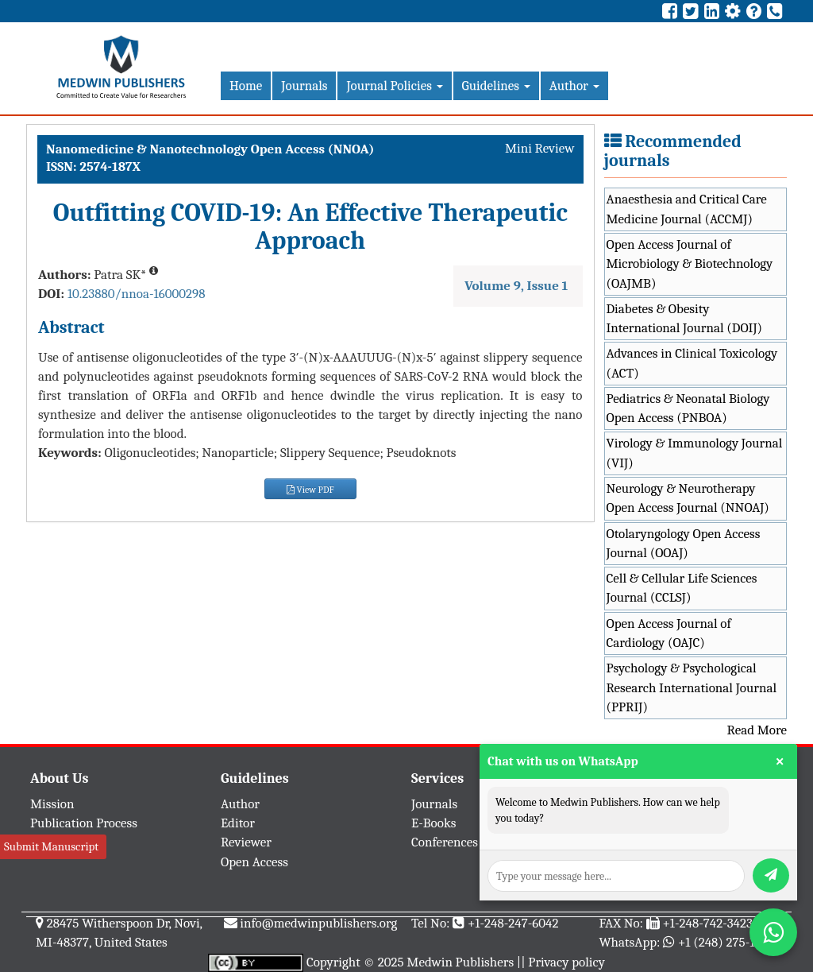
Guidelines (496, 85)
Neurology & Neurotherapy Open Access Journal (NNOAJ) (688, 498)
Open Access (254, 861)
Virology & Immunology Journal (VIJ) (695, 453)
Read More (757, 730)
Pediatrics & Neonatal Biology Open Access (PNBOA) (688, 408)
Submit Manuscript (51, 846)
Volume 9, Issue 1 (516, 285)
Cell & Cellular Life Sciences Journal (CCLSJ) (682, 588)
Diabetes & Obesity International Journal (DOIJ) (685, 318)
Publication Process (83, 823)
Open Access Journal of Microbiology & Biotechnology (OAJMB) (690, 264)
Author (574, 85)
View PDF (310, 489)
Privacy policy (566, 962)
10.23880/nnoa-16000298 (136, 293)
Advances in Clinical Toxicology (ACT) (692, 363)
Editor (238, 823)
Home (245, 85)
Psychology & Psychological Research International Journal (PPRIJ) (692, 687)
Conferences (444, 842)
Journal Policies (394, 85)
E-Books (433, 823)
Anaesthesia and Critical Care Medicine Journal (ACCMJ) (687, 209)
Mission (52, 803)
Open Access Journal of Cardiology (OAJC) (669, 633)
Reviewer (246, 842)
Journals (304, 85)
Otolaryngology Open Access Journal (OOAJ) (684, 543)
